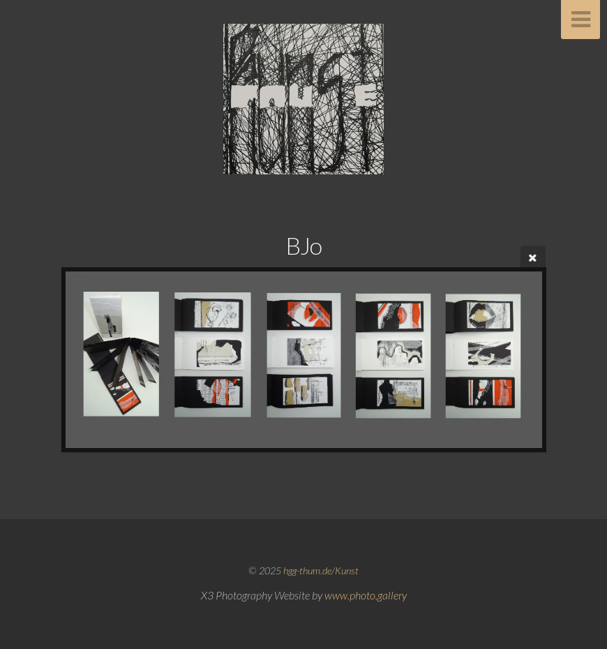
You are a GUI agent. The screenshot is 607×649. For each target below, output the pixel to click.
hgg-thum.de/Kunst (321, 570)
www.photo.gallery (365, 595)
